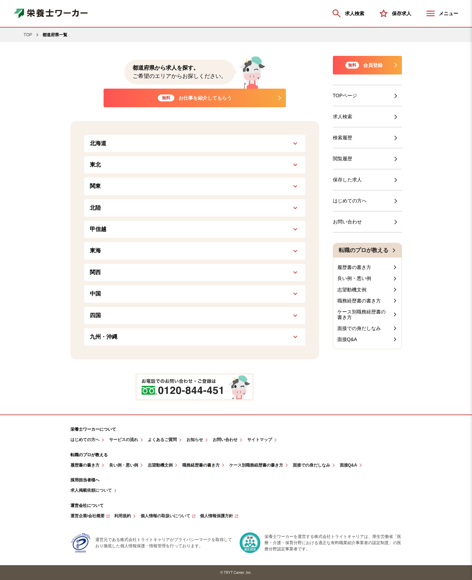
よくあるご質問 (162, 440)
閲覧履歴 (342, 158)
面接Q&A (347, 339)
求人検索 (347, 13)
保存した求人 (347, 179)
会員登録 (364, 65)
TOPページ (345, 95)
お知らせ (194, 440)
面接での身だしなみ (359, 328)
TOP (27, 34)
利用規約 (122, 516)
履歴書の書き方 (354, 267)
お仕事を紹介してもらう (195, 97)
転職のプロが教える (363, 250)
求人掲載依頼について (91, 490)
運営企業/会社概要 (87, 516)
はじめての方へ (350, 200)
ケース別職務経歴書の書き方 (361, 314)
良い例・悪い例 (354, 278)
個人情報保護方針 (216, 516)
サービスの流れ (123, 440)
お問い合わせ (347, 221)
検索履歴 (342, 137)
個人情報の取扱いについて (165, 516)
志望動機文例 (351, 289)
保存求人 (394, 13)
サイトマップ (259, 440)
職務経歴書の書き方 (359, 300)
